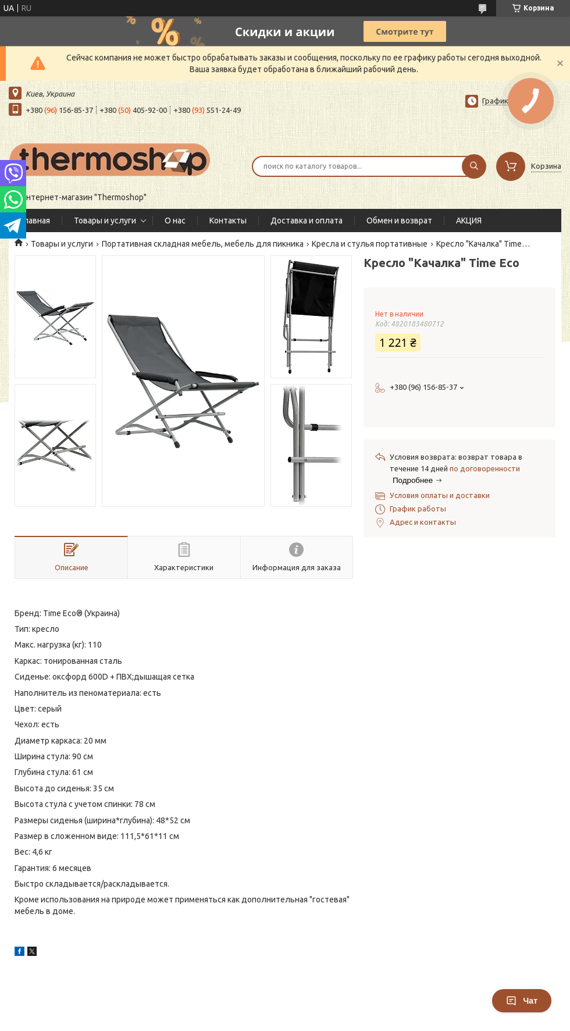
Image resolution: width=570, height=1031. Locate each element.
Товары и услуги (105, 220)
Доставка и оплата (306, 220)
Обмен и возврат (399, 220)
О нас (175, 220)
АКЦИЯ (469, 220)
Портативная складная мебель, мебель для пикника (203, 243)
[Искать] (474, 166)
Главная (35, 220)
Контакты (228, 220)
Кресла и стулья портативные (370, 243)
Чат (521, 1001)
